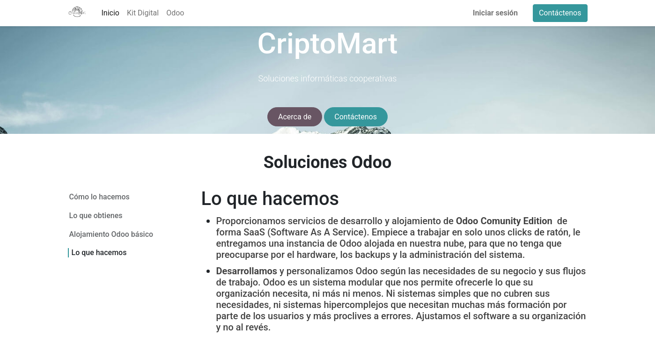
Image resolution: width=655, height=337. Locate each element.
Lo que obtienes (96, 215)
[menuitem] (110, 13)
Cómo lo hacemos (99, 196)
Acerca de (294, 116)
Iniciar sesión (495, 12)
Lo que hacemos (99, 252)
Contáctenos (560, 12)
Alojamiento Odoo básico (111, 234)
